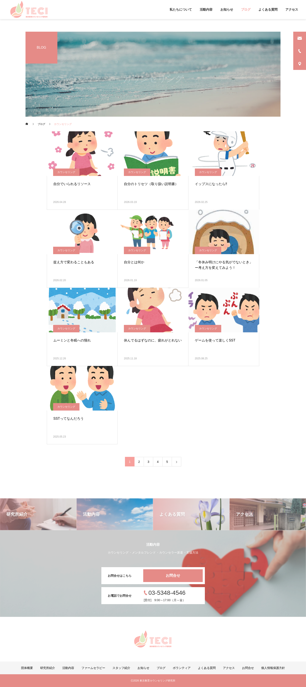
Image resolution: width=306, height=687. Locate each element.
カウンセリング (66, 172)
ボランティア (182, 668)
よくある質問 (268, 9)
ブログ (246, 9)
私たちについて (181, 9)
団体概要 (27, 668)
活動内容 (206, 9)
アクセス (291, 9)
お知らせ (226, 9)
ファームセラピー (93, 668)
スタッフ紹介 (121, 668)
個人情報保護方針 (273, 668)
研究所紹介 (47, 668)
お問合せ (173, 576)
